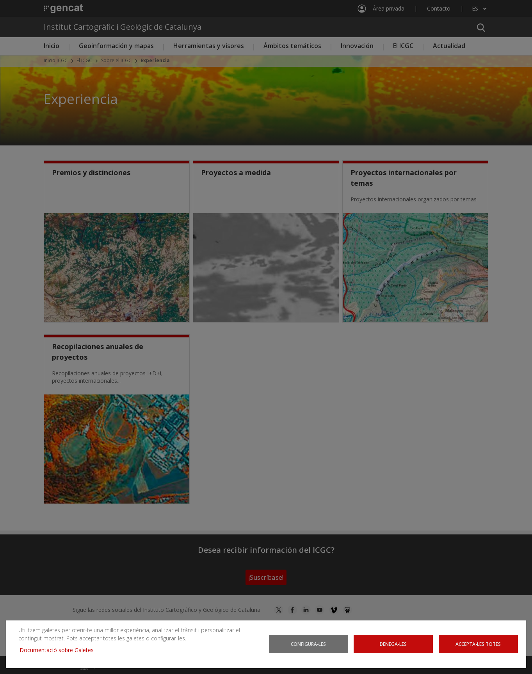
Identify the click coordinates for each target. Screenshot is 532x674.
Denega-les (393, 644)
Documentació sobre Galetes (59, 650)
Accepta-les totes (478, 644)
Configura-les (308, 644)
